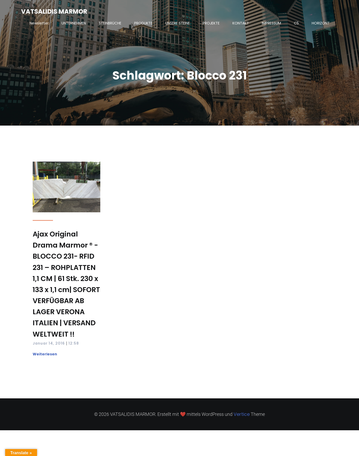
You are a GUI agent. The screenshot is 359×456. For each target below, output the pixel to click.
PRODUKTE (143, 23)
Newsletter (39, 23)
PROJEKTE (211, 23)
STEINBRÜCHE (110, 23)
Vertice (242, 414)
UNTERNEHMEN (73, 23)
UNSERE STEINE (177, 23)
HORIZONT (321, 23)
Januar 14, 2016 (49, 343)
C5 (296, 23)
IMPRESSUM (271, 23)
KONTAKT (240, 23)
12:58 (73, 343)
